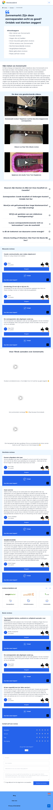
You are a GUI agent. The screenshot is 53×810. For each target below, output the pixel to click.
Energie (12, 7)
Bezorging (7, 741)
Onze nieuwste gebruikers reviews (21, 41)
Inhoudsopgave (13, 31)
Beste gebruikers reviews (17, 51)
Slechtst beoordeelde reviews (19, 46)
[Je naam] (26, 758)
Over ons (14, 800)
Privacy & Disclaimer (14, 806)
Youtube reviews (14, 36)
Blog (14, 795)
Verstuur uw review (41, 783)
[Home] (4, 7)
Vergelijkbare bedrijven (17, 49)
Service (6, 734)
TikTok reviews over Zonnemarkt (20, 43)
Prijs (5, 737)
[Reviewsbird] (9, 2)
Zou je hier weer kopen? (26, 747)
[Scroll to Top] (48, 805)
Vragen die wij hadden (16, 38)
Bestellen (6, 730)
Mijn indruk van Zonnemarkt (19, 33)
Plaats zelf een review (16, 54)
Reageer (26, 269)
